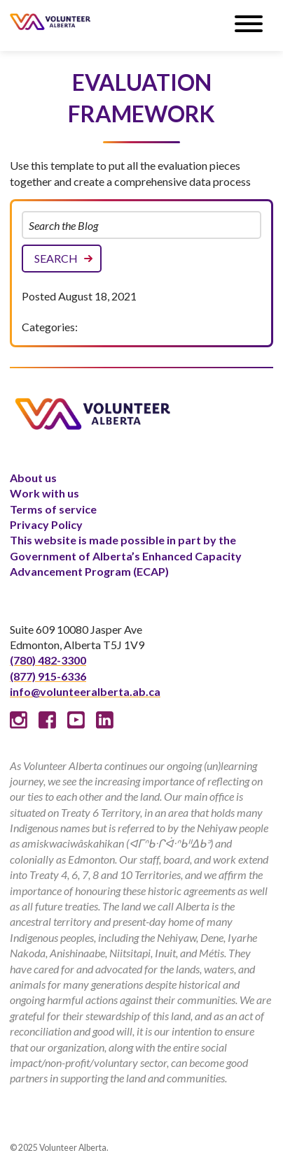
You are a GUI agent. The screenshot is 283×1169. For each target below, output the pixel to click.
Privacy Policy (46, 524)
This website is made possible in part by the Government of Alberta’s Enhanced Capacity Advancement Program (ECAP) (126, 555)
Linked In (104, 720)
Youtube (76, 720)
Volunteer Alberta (50, 22)
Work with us (44, 493)
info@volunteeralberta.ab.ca (85, 691)
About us (33, 477)
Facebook (47, 720)
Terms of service (53, 509)
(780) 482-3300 (48, 660)
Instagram (18, 720)
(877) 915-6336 (48, 676)
